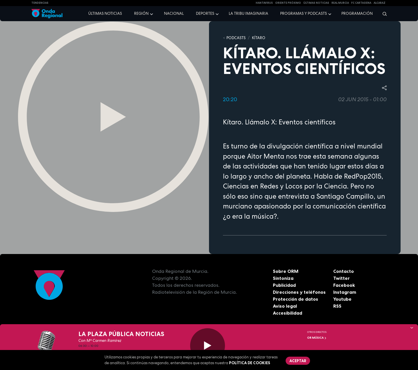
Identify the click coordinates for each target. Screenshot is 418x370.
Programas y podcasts (303, 13)
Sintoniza (283, 278)
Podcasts (236, 37)
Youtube (342, 299)
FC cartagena (361, 3)
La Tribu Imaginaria (248, 13)
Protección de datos (295, 299)
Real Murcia (340, 3)
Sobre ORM (285, 271)
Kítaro (258, 37)
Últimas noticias (105, 13)
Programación (357, 13)
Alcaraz (379, 3)
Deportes (205, 13)
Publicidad (284, 285)
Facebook (344, 285)
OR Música (317, 338)
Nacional (174, 13)
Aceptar (297, 360)
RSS (337, 306)
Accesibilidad (287, 313)
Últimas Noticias (316, 3)
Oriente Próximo (288, 3)
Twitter (341, 278)
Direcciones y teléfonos (299, 292)
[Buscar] (383, 13)
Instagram (344, 292)
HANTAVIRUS (264, 3)
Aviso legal (285, 306)
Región (141, 13)
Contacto (343, 271)
